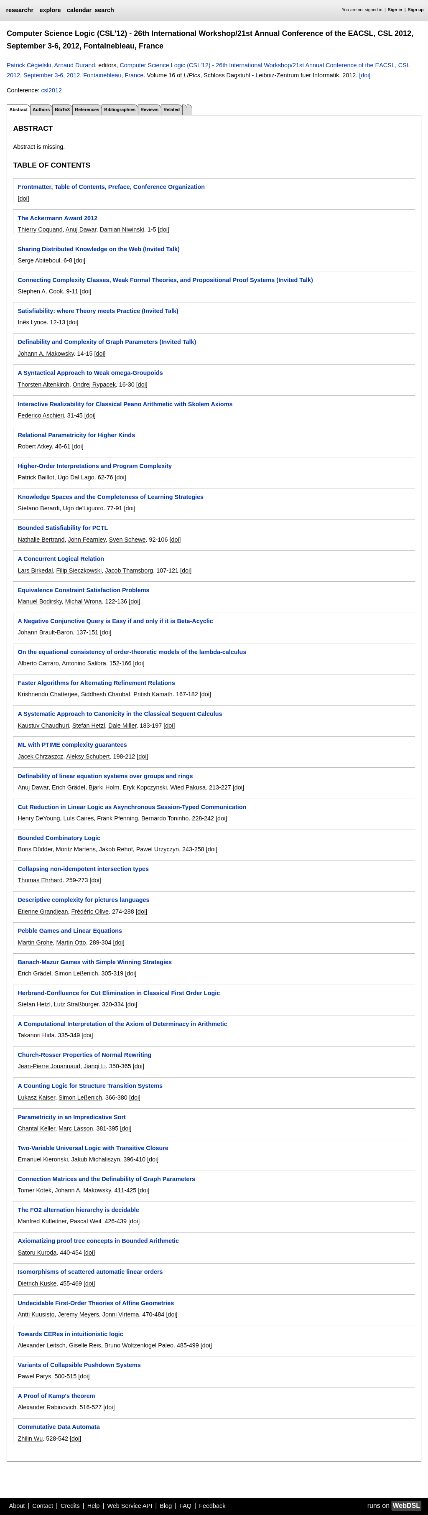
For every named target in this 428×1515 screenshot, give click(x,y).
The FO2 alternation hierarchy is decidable (78, 1210)
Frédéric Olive (90, 911)
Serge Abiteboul (39, 260)
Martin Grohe (35, 942)
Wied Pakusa (188, 787)
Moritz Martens (76, 849)
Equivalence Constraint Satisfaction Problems (83, 590)
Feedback (212, 1505)
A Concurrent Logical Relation (61, 558)
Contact (42, 1505)
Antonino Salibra (84, 663)
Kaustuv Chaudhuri (43, 725)
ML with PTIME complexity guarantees (72, 744)
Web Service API (129, 1505)
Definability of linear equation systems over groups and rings (105, 776)
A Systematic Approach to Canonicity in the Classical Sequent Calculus (120, 713)
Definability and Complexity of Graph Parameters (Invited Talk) (107, 342)
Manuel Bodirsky (39, 601)
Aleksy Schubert (88, 756)
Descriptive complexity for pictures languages (83, 899)
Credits (70, 1505)
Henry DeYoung (39, 818)
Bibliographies (119, 109)
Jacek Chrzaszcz (40, 756)
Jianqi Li (95, 1066)
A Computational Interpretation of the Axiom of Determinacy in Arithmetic (122, 1024)
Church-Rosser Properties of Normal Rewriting (84, 1055)
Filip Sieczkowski (79, 570)
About (17, 1505)
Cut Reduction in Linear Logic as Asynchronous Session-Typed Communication (132, 807)
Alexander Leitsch (41, 1345)
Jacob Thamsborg (129, 570)
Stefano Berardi (38, 508)
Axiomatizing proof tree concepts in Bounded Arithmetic (98, 1240)
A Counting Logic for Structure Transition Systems (90, 1085)
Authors (41, 109)
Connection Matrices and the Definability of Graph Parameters (106, 1179)
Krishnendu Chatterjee (47, 694)
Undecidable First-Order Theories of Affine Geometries (96, 1303)
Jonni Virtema (120, 1314)
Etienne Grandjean (43, 911)
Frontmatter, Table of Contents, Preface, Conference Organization (111, 186)
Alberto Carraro (38, 663)
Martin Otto (71, 942)
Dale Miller (122, 725)
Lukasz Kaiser (36, 1097)
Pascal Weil (85, 1221)
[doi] (364, 75)
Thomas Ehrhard (40, 880)
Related (171, 109)
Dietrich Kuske (37, 1283)
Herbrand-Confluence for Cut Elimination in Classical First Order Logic (119, 993)
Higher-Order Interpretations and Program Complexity (95, 466)
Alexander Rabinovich (47, 1407)
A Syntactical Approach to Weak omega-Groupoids (90, 372)
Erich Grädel (68, 787)
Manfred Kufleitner (42, 1221)
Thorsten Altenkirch (43, 384)
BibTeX (62, 109)
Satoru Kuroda (37, 1252)
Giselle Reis (85, 1345)
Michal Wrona (83, 601)
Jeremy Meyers (78, 1314)
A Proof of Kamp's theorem (56, 1396)
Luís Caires (79, 818)
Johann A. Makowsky (46, 353)
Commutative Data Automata (58, 1426)
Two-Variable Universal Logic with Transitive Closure (93, 1148)
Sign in (395, 10)
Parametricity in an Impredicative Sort (71, 1117)
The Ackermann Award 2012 (57, 218)
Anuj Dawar (81, 229)
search (104, 10)
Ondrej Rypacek (94, 384)
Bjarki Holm (104, 787)
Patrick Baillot (36, 477)
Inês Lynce (32, 322)
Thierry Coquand (40, 229)
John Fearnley (86, 539)
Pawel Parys (34, 1376)
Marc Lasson (76, 1128)
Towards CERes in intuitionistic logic (70, 1334)
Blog (166, 1505)
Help (93, 1505)
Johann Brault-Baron (45, 632)
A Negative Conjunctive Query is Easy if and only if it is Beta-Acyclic (115, 621)
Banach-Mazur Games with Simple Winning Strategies (95, 962)
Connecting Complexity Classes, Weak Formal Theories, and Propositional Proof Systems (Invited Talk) (165, 280)
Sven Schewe (127, 539)
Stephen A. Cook (40, 291)
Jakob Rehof (116, 849)
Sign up (416, 10)
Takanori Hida (36, 1035)
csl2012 (51, 90)
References (87, 109)
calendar (79, 10)
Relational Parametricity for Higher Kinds (76, 435)
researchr (19, 10)
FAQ (185, 1505)
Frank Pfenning (117, 818)
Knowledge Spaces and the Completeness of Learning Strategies (111, 497)
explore (50, 10)
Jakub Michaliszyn (95, 1159)
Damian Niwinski (121, 229)
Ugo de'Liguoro (83, 508)
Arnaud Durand (74, 65)
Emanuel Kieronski (43, 1159)
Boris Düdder (35, 849)
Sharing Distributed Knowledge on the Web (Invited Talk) (98, 249)
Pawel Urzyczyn (157, 849)
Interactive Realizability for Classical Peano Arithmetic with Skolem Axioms (125, 404)
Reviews (149, 109)
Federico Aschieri (41, 415)
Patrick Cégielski (29, 65)
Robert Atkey (34, 446)
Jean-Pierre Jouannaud (49, 1066)
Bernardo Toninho (165, 818)
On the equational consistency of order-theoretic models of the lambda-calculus (132, 652)
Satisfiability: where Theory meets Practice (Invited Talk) (98, 311)
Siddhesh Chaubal (105, 694)
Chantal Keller (36, 1128)
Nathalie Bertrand (41, 539)
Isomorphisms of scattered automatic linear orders (90, 1271)
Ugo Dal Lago (76, 477)
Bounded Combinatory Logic (59, 838)
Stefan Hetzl (88, 725)
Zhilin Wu (30, 1438)
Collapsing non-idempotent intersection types (83, 869)
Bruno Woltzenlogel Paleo (138, 1345)
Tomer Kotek (34, 1190)
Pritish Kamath (153, 694)
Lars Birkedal (35, 570)
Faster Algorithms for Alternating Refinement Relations (96, 683)
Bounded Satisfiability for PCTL (63, 528)
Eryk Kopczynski (145, 787)
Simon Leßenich (76, 973)
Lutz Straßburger (76, 1004)
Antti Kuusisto (36, 1314)
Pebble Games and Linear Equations (70, 930)
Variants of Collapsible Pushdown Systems (79, 1365)
